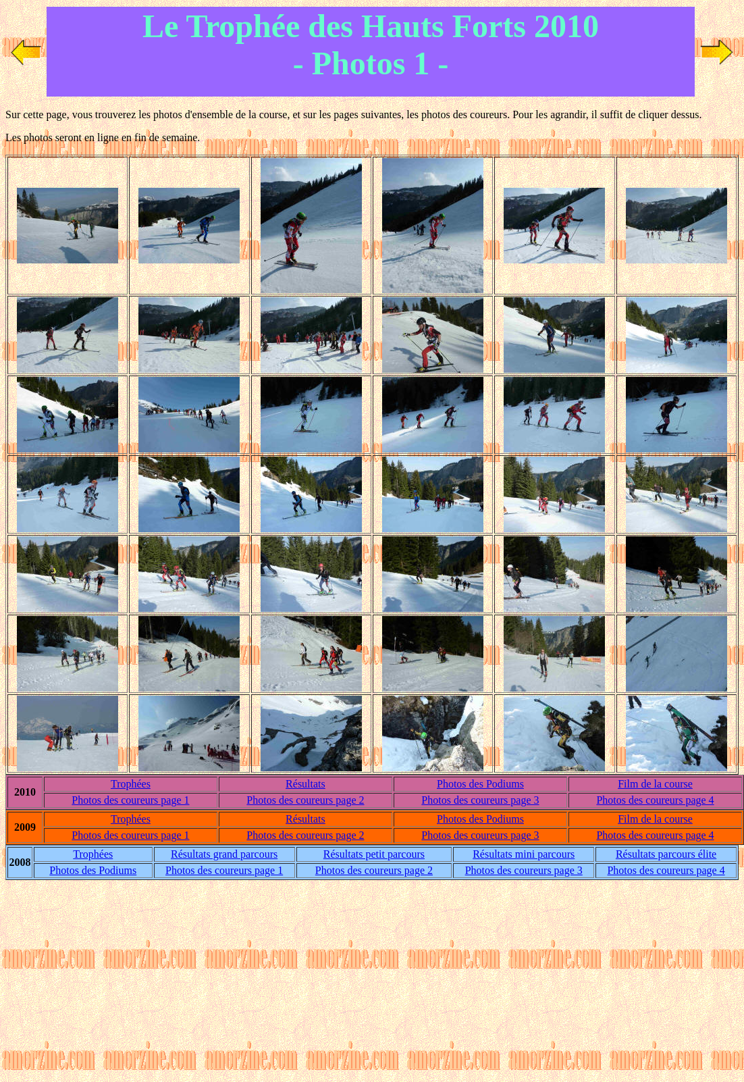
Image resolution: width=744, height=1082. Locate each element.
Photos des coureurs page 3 (480, 800)
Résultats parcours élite (666, 854)
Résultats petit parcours (374, 854)
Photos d (480, 784)
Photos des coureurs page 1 (130, 800)
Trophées (131, 784)
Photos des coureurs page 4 (655, 800)
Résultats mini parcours (524, 854)
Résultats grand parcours (224, 854)
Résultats (305, 784)
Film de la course (655, 784)
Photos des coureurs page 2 (305, 800)
